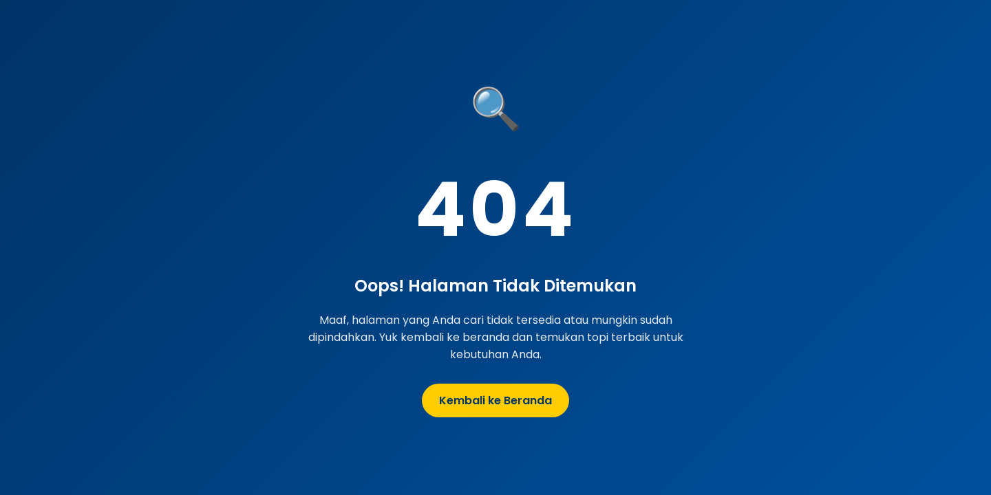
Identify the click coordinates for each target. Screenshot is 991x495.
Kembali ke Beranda (495, 400)
